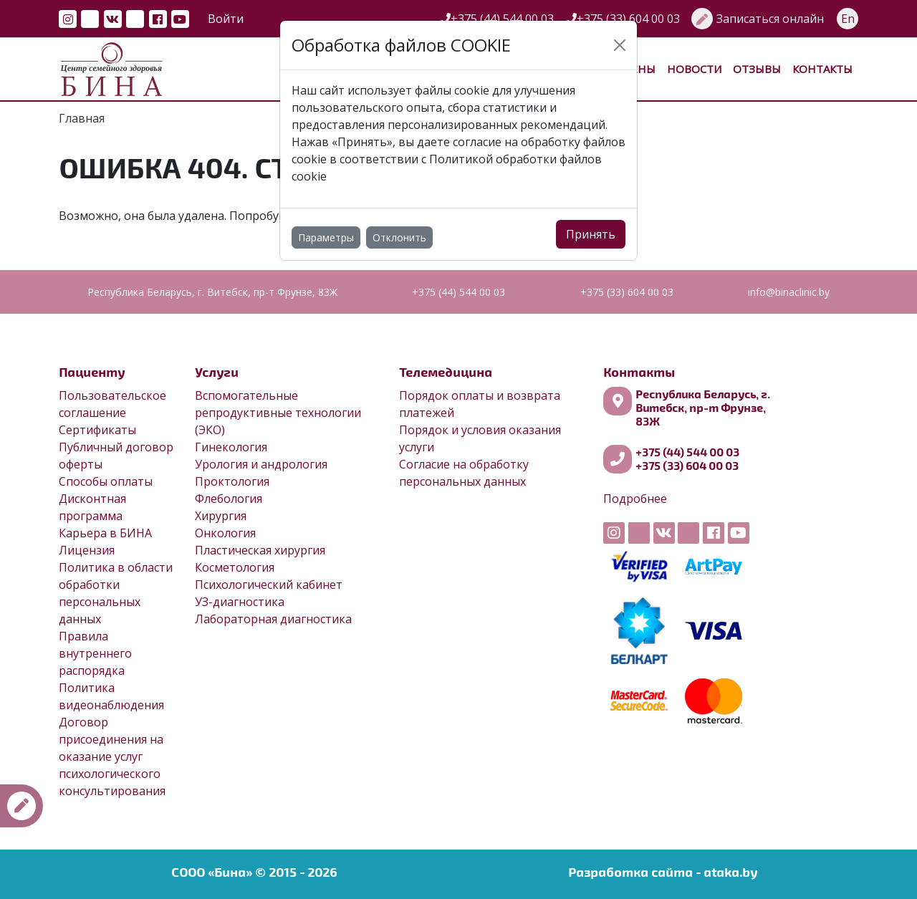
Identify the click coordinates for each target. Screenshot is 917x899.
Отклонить (399, 237)
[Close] (619, 45)
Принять (590, 234)
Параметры (326, 237)
